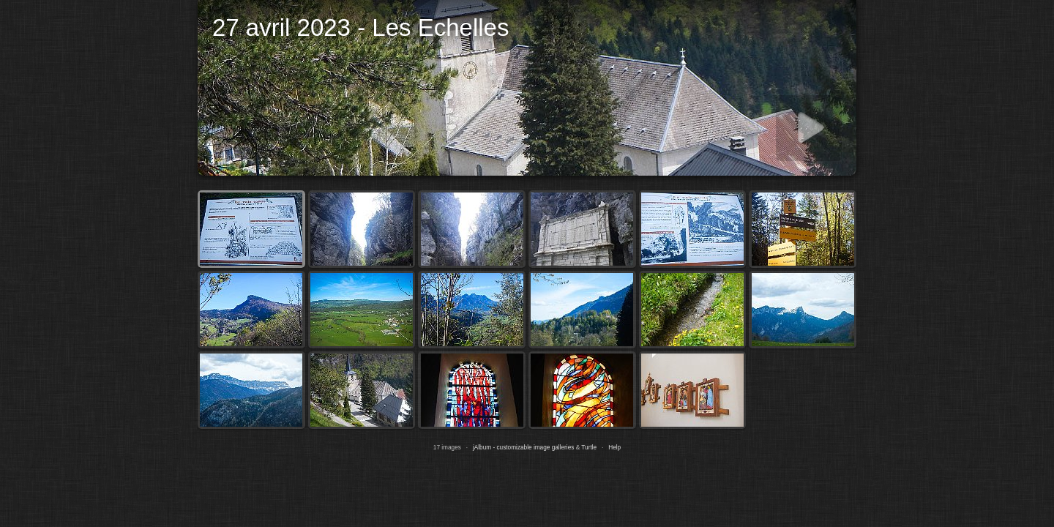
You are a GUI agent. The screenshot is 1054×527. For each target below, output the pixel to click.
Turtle (589, 447)
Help (614, 447)
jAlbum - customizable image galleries (523, 447)
